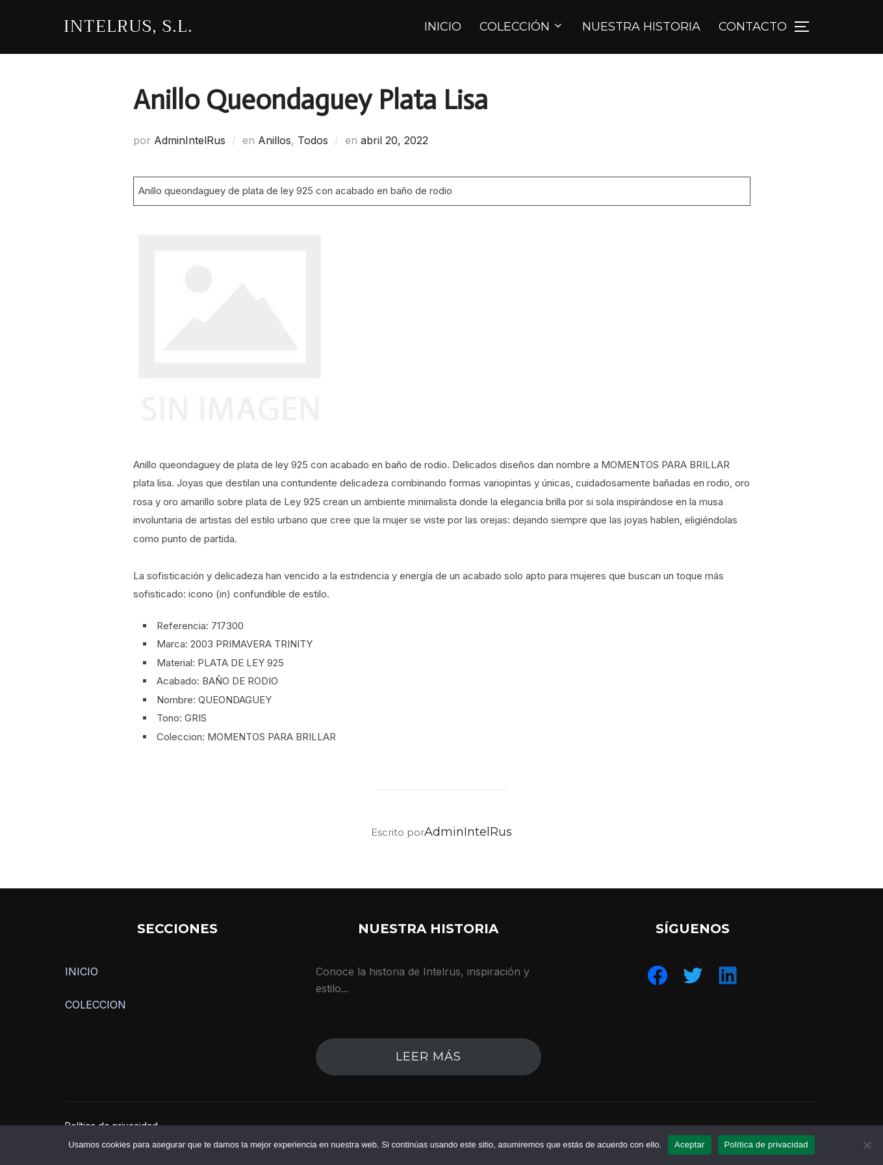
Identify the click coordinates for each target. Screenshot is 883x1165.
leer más (428, 1056)
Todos (313, 140)
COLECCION (95, 1004)
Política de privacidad (766, 1144)
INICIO (442, 26)
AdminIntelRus (189, 140)
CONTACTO (753, 26)
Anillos (274, 140)
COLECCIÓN (522, 26)
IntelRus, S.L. (128, 26)
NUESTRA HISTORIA (641, 26)
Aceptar (689, 1144)
